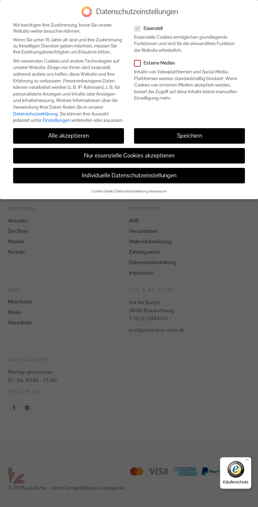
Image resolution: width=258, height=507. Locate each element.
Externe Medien (157, 57)
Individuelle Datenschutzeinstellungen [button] (129, 169)
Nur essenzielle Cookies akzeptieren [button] (129, 149)
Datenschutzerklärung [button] (131, 185)
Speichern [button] (189, 130)
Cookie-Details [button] (102, 185)
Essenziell (151, 23)
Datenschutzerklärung (35, 108)
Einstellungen (56, 114)
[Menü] (247, 461)
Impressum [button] (158, 185)
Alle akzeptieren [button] (68, 130)
